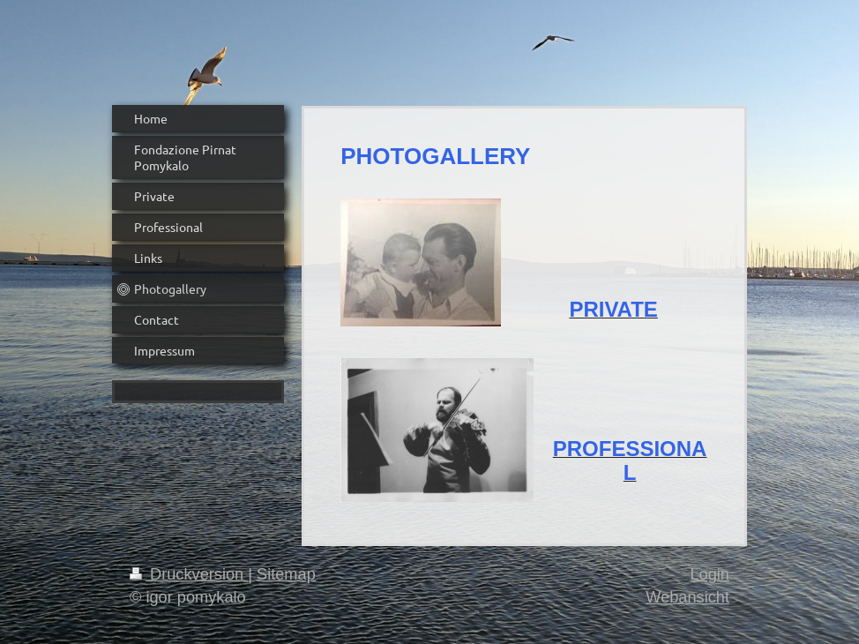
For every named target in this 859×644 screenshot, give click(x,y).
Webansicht (687, 597)
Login (709, 574)
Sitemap (286, 574)
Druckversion (189, 574)
